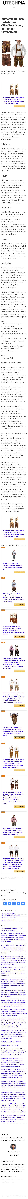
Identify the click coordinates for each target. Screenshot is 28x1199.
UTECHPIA (14, 3)
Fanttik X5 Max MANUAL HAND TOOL (11, 1042)
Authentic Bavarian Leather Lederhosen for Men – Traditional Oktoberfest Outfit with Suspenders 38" (13, 566)
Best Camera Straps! (9, 913)
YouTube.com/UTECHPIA (19, 1195)
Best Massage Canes (9, 920)
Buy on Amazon (20, 106)
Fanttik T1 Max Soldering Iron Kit (9, 1045)
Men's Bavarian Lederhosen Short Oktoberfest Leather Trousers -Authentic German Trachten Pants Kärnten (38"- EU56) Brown (12, 831)
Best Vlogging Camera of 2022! (12, 915)
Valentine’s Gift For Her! (10, 917)
